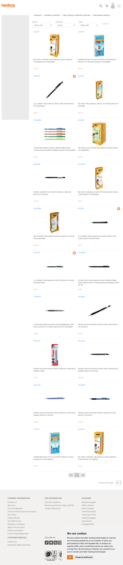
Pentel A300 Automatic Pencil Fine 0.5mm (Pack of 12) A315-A (98, 326)
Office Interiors (88, 505)
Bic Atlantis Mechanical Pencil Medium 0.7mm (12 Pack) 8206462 (54, 237)
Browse (37, 15)
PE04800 (81, 385)
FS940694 (82, 252)
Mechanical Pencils (101, 15)
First (71, 475)
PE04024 (81, 341)
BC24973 (81, 429)
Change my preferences (84, 557)
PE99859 (37, 164)
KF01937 (81, 208)
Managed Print (88, 524)
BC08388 (37, 208)
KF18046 (37, 76)
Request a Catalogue (16, 524)
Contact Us (12, 502)
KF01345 (37, 252)
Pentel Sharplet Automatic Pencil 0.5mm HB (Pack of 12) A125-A (52, 193)
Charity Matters (14, 518)
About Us (11, 505)
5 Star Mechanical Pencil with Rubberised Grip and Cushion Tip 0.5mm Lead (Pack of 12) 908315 (54, 326)
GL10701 (36, 429)
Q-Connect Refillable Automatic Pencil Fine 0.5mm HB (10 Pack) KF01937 (97, 237)
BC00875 (81, 164)
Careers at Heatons (15, 530)
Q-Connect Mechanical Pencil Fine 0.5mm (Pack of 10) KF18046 (54, 105)
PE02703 (37, 341)
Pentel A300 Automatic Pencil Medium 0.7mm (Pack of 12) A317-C (97, 414)
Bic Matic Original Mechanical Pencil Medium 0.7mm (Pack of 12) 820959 (53, 61)
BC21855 (81, 120)
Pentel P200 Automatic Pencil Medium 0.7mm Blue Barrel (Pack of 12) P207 (55, 414)
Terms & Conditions (52, 502)
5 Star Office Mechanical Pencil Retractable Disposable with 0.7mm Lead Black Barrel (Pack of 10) (98, 282)
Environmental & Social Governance (22, 512)
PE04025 (37, 385)
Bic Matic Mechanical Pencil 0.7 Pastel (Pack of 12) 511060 (98, 105)
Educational (86, 521)
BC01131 (36, 32)
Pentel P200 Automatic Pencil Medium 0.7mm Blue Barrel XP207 (55, 370)
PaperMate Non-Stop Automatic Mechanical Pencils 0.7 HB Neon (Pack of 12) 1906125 (97, 61)
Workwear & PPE (89, 515)
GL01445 (81, 32)
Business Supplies (52, 15)
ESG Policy (12, 515)
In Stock (105, 24)
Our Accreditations (15, 508)
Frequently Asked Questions (19, 545)
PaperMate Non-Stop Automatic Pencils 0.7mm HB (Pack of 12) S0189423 (53, 458)
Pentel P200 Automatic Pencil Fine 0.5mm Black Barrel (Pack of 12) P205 (98, 370)
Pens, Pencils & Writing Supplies (76, 15)
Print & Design (88, 508)
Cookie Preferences (53, 508)
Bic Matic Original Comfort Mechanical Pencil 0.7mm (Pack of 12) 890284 (98, 193)
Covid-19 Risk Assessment (18, 534)
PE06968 (81, 297)
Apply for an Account (16, 527)
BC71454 (81, 76)
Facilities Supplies (89, 518)
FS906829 (37, 120)
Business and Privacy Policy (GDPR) (59, 505)
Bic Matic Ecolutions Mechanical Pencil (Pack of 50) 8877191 (98, 149)
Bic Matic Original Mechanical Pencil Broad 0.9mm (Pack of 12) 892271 (97, 458)
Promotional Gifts (89, 512)
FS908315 (37, 297)
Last (82, 475)
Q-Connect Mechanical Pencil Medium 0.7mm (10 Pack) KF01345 (54, 281)
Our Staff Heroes (14, 521)
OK (70, 557)
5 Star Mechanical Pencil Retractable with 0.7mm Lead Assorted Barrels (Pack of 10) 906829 (54, 149)
